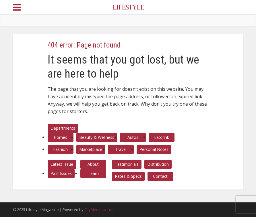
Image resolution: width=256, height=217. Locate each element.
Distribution (158, 164)
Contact (160, 176)
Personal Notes (153, 149)
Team (93, 173)
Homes (60, 137)
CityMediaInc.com (99, 209)
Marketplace (90, 149)
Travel (121, 149)
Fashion (60, 149)
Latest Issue (62, 164)
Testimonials (127, 164)
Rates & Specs (128, 176)
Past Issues (61, 173)
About (93, 164)
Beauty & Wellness (96, 137)
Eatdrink (161, 137)
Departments (63, 128)
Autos (132, 137)
